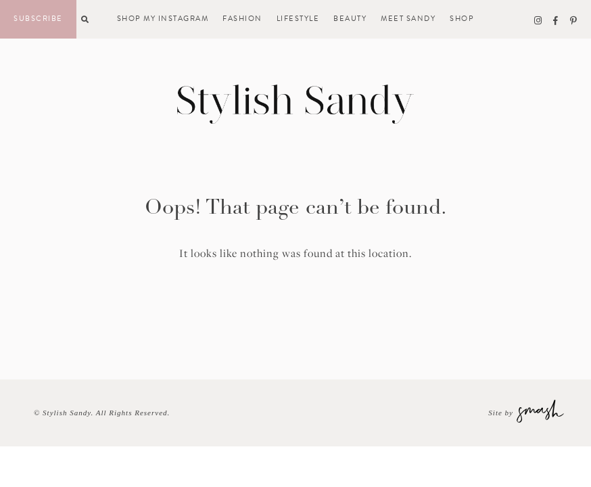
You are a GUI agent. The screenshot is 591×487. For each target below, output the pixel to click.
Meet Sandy (408, 19)
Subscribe (38, 18)
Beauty (350, 19)
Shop (462, 19)
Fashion (242, 19)
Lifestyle (298, 19)
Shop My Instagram (163, 19)
